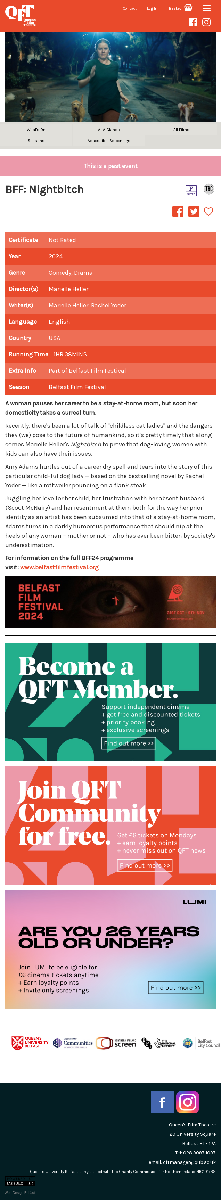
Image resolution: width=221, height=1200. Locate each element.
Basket (181, 8)
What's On (36, 129)
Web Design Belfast (20, 1193)
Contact (130, 8)
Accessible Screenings (109, 140)
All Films (181, 129)
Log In (152, 8)
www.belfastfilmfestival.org (59, 567)
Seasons (36, 140)
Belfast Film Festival (77, 387)
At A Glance (109, 129)
